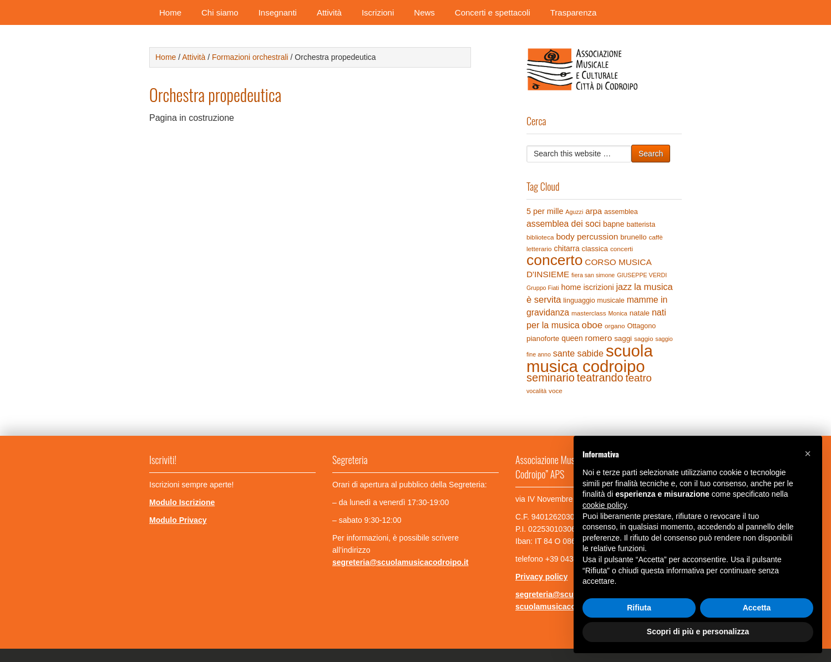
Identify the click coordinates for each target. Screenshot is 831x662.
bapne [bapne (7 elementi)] (614, 224)
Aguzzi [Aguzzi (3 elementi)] (574, 211)
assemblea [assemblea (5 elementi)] (621, 212)
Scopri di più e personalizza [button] (698, 631)
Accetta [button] (757, 607)
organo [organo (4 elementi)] (615, 325)
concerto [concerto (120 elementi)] (554, 260)
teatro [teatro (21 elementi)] (638, 378)
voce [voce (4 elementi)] (556, 390)
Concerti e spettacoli (492, 12)
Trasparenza (573, 12)
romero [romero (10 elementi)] (598, 338)
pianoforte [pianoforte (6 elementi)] (542, 338)
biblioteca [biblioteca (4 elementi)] (540, 237)
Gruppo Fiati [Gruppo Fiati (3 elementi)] (542, 287)
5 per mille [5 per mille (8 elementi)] (544, 211)
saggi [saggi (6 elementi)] (623, 338)
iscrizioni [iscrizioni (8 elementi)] (598, 287)
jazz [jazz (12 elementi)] (624, 287)
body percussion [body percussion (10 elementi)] (587, 236)
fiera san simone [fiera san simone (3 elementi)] (593, 275)
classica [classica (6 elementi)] (595, 249)
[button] (808, 453)
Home (170, 12)
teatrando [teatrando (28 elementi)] (600, 377)
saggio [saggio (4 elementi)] (643, 338)
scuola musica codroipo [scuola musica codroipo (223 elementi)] (589, 358)
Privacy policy (541, 576)
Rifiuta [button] (639, 607)
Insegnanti (278, 12)
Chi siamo (220, 12)
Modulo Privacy (177, 520)
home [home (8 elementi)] (571, 287)
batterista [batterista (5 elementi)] (640, 224)
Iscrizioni (378, 12)
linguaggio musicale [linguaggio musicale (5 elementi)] (593, 300)
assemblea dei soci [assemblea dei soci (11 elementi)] (563, 223)
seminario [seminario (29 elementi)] (550, 377)
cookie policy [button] (604, 505)
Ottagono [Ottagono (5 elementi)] (641, 326)
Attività (329, 12)
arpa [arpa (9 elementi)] (593, 211)
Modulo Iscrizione (182, 502)
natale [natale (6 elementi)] (640, 313)
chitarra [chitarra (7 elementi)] (566, 248)
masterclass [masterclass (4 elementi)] (588, 313)
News (424, 12)
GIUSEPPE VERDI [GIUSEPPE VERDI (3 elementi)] (642, 275)
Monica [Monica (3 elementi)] (617, 313)
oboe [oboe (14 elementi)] (592, 325)
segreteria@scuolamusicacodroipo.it (400, 562)
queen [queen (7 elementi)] (572, 338)
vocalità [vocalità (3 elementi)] (536, 391)
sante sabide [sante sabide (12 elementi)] (578, 353)
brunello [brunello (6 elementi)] (633, 237)
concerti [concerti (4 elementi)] (621, 248)
